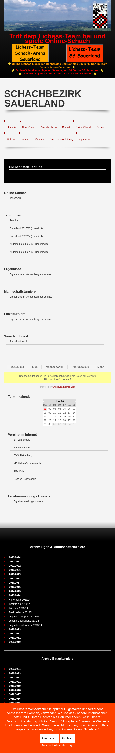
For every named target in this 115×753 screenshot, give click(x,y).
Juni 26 (59, 401)
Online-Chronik (84, 127)
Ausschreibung (49, 127)
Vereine (26, 139)
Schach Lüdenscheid (25, 479)
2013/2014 (17, 366)
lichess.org (15, 198)
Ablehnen (67, 738)
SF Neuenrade (22, 447)
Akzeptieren (49, 738)
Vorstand (39, 139)
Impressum (84, 139)
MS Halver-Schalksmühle (27, 463)
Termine (14, 220)
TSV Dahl (19, 471)
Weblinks (11, 139)
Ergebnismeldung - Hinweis (28, 501)
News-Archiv (29, 127)
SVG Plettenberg (23, 455)
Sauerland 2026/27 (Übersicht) (26, 236)
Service (101, 127)
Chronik (66, 127)
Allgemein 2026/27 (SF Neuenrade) (29, 252)
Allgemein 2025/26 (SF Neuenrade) (29, 244)
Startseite (12, 127)
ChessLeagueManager (63, 387)
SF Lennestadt (22, 439)
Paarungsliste (80, 366)
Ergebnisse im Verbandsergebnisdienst (31, 274)
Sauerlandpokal (18, 341)
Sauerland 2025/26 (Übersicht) (26, 228)
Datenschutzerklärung (61, 139)
